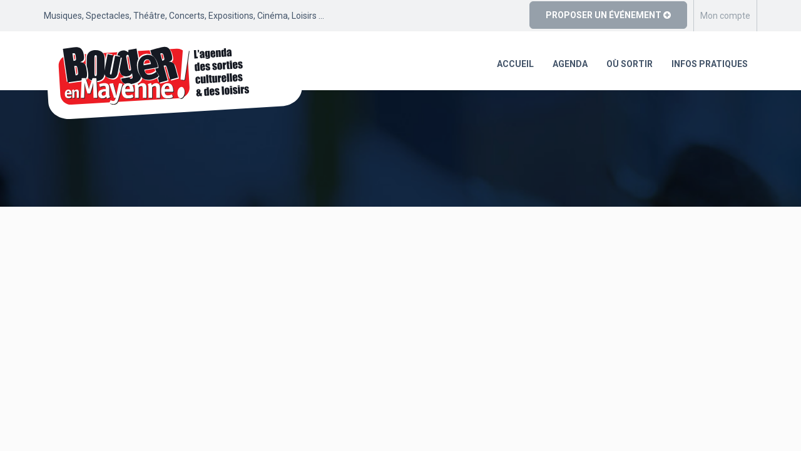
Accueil (515, 64)
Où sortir (629, 64)
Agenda (570, 64)
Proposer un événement (608, 15)
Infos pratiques (709, 64)
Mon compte (725, 16)
